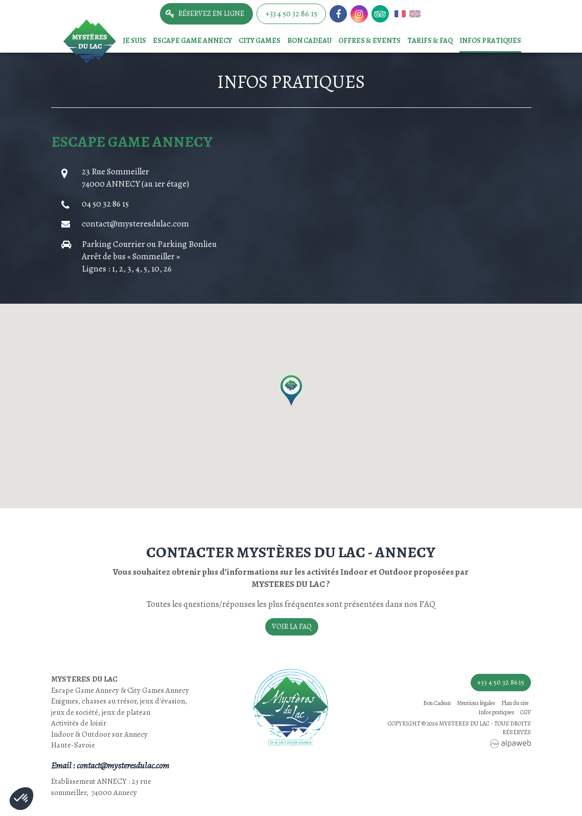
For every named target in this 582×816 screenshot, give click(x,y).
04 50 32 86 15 (105, 204)
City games (260, 41)
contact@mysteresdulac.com (135, 224)
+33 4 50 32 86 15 (291, 13)
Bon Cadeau (309, 41)
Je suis (134, 41)
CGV (525, 712)
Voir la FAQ (292, 626)
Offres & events (369, 41)
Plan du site (514, 703)
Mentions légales (476, 703)
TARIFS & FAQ (430, 41)
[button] (291, 390)
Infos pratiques (490, 41)
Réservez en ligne (211, 13)
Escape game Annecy (192, 41)
